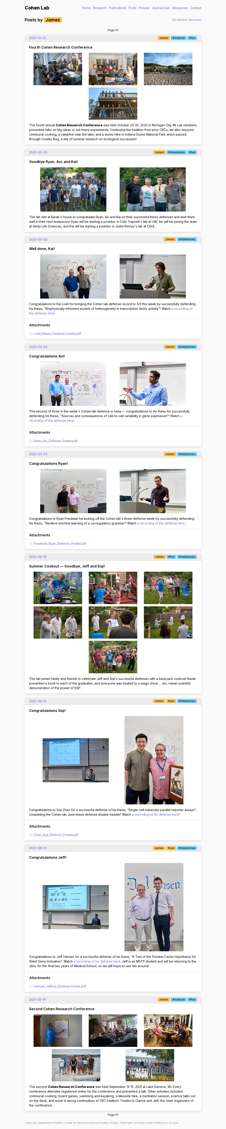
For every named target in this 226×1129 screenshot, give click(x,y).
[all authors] (179, 19)
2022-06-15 (38, 701)
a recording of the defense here (161, 523)
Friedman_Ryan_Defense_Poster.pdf (60, 543)
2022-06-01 (38, 848)
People (144, 8)
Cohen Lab (37, 8)
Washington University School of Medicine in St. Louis (149, 1122)
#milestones (176, 152)
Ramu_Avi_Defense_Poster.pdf (55, 441)
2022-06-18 (38, 557)
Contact (195, 8)
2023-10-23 (37, 38)
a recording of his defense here (155, 814)
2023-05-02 (38, 454)
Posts (133, 8)
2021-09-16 (37, 999)
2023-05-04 (38, 347)
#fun (192, 38)
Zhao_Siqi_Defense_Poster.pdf (56, 835)
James (163, 38)
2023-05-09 (38, 239)
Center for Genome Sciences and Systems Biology (92, 1122)
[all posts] (194, 19)
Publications (117, 8)
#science (179, 38)
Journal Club (161, 8)
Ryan (171, 701)
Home (86, 8)
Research (100, 8)
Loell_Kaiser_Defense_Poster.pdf (57, 333)
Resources (180, 8)
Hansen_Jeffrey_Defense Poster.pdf (60, 986)
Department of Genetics (51, 1122)
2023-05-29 (38, 152)
